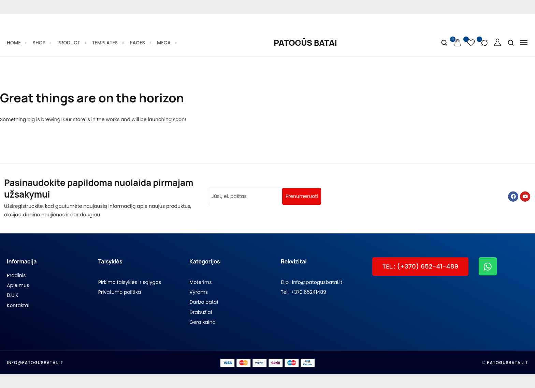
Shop (42, 42)
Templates (107, 42)
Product (71, 42)
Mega (166, 42)
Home (16, 42)
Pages (140, 42)
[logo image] (305, 43)
